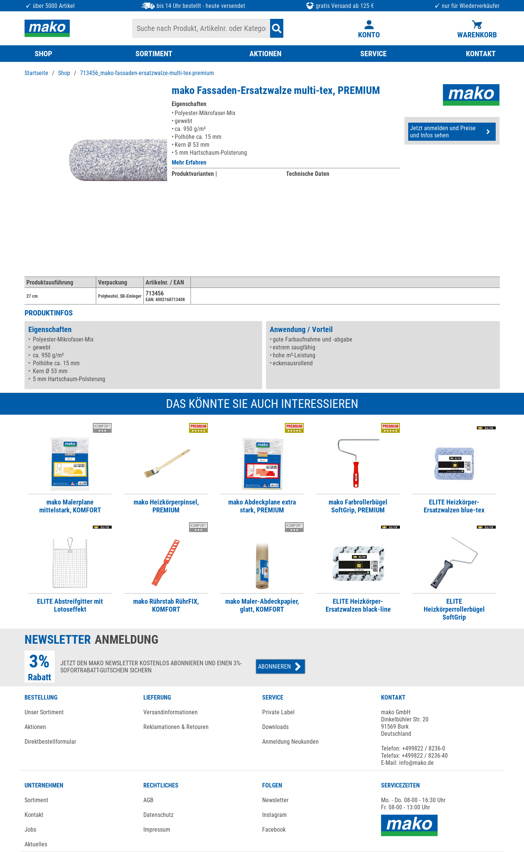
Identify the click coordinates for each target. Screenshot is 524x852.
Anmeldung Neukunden (290, 741)
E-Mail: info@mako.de (407, 762)
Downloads (275, 727)
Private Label (278, 712)
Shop (64, 73)
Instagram (274, 814)
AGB (148, 800)
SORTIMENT (153, 53)
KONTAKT (481, 53)
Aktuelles (36, 844)
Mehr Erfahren (189, 162)
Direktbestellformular (50, 741)
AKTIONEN (265, 53)
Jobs (30, 829)
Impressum (156, 829)
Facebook (274, 829)
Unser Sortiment (44, 712)
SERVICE (373, 53)
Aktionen (35, 727)
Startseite (36, 73)
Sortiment (36, 800)
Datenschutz (158, 814)
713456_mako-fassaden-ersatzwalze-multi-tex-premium (147, 73)
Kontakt (34, 814)
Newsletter (275, 800)
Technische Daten (307, 173)
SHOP (43, 53)
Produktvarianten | (194, 173)
